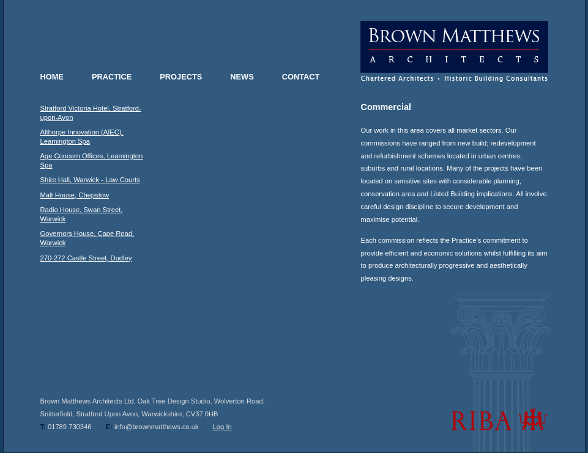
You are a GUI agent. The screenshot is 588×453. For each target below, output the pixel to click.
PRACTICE (112, 76)
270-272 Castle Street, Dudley (86, 258)
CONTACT (301, 76)
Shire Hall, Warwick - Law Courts (90, 179)
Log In (222, 426)
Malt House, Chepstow (75, 195)
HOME (52, 76)
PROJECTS (181, 76)
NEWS (241, 76)
